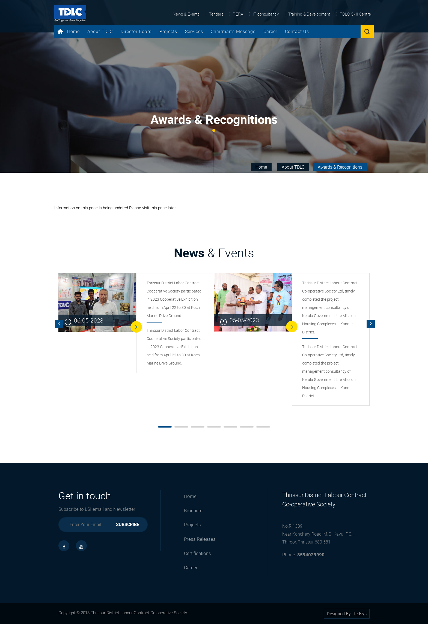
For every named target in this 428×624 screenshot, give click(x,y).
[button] (165, 427)
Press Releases (200, 539)
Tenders (216, 14)
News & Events (186, 14)
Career (270, 31)
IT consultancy (266, 14)
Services (194, 31)
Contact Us (297, 31)
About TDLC (100, 31)
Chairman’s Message (233, 31)
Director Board (136, 31)
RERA (238, 14)
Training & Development (309, 14)
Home (69, 31)
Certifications (197, 553)
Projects (168, 31)
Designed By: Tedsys (347, 614)
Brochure (193, 510)
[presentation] (59, 324)
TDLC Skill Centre (355, 14)
